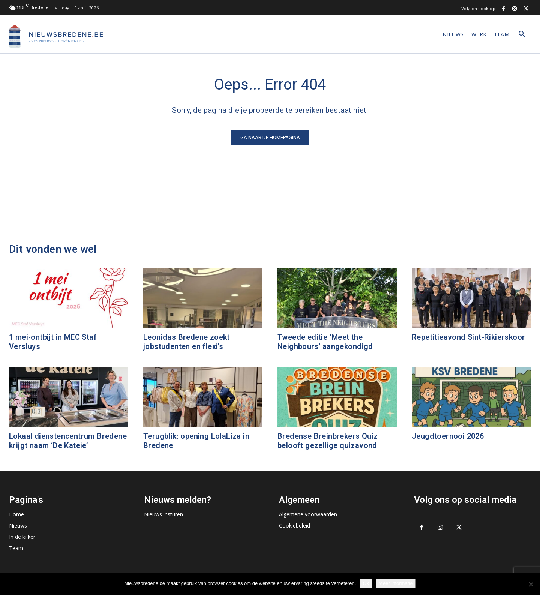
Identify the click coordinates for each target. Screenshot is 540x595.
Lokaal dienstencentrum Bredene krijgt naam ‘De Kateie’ (68, 441)
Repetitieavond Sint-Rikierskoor (468, 337)
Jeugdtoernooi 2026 (448, 436)
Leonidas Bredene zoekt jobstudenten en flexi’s (186, 342)
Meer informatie (395, 583)
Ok (366, 583)
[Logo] (56, 36)
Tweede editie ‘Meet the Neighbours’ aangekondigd (325, 342)
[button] (522, 34)
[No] (530, 584)
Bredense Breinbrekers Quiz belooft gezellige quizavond (328, 441)
